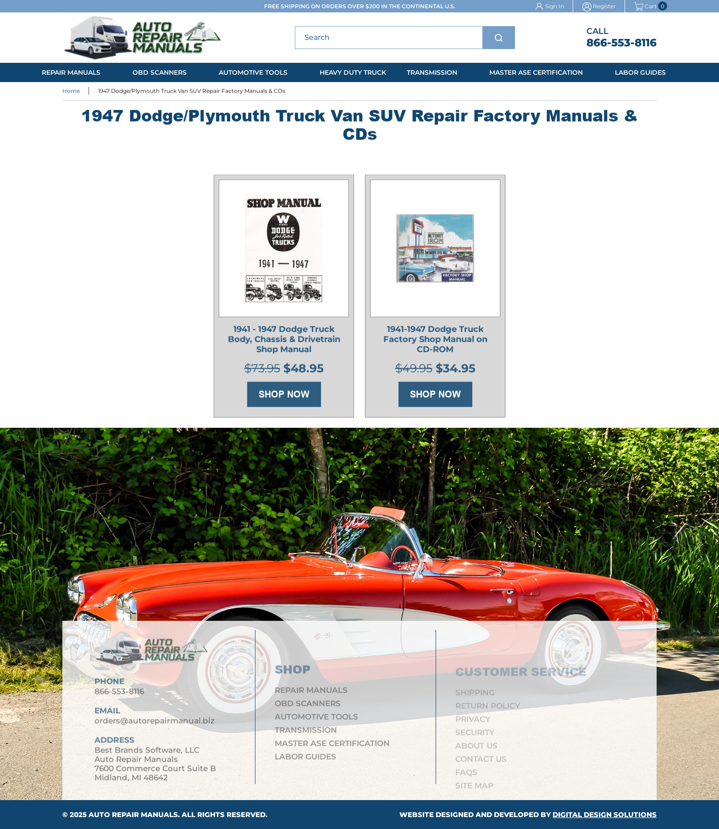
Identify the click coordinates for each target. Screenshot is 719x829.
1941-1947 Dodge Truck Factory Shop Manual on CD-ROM (435, 341)
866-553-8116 (621, 42)
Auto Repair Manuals (133, 814)
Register (604, 6)
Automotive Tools (253, 72)
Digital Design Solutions (605, 814)
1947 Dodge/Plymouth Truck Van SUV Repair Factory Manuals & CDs (191, 91)
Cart (645, 6)
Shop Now (284, 396)
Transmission (432, 72)
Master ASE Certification (536, 72)
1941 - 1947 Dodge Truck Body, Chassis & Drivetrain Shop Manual (284, 341)
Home (71, 91)
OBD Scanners (160, 72)
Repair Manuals (71, 72)
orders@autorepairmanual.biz (154, 723)
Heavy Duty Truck (353, 72)
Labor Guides (640, 72)
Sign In (554, 6)
